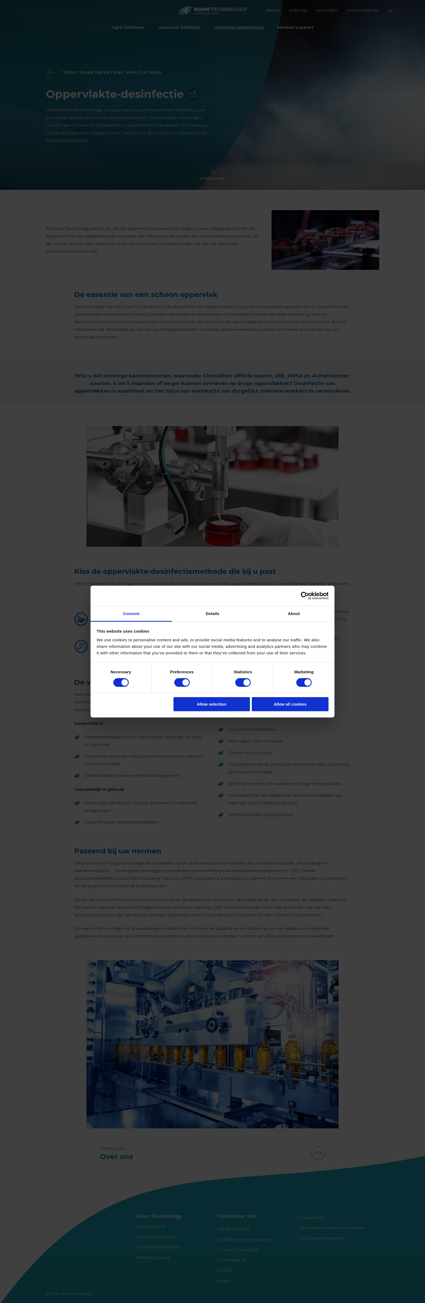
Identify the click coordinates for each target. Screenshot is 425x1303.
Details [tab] (212, 613)
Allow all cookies (290, 704)
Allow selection (211, 704)
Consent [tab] (131, 613)
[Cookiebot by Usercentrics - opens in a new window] (305, 596)
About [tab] (294, 613)
